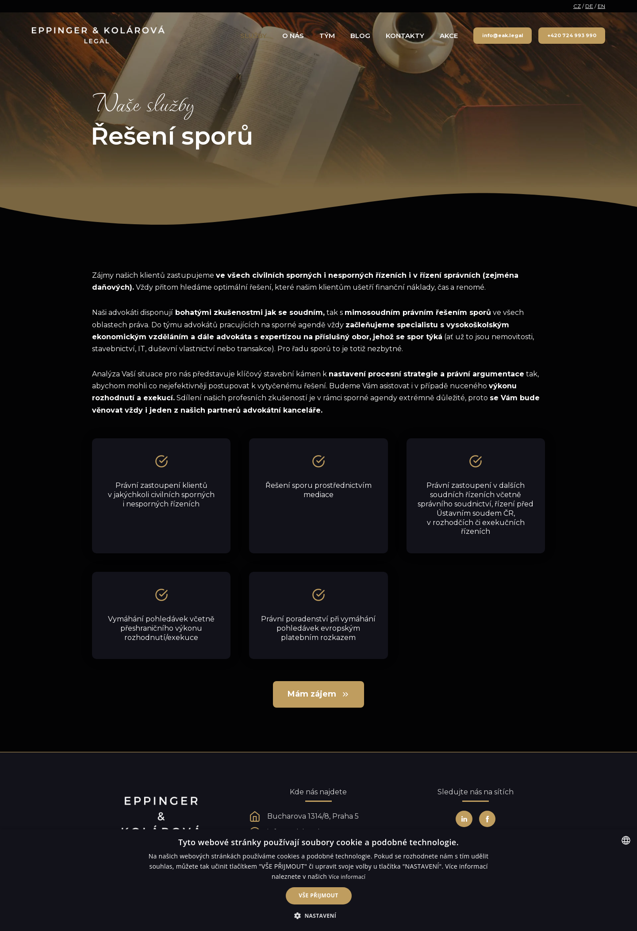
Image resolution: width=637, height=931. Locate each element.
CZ (577, 6)
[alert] (318, 880)
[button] (318, 915)
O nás (293, 35)
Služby (253, 35)
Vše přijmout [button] (318, 895)
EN (601, 6)
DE (589, 6)
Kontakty (405, 35)
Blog (360, 35)
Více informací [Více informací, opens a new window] (347, 877)
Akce (449, 35)
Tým (327, 35)
